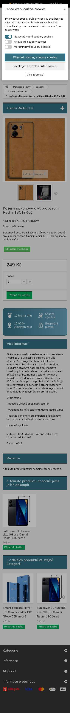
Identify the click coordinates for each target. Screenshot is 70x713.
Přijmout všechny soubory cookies (35, 57)
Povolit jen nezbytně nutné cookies (35, 66)
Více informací (35, 75)
